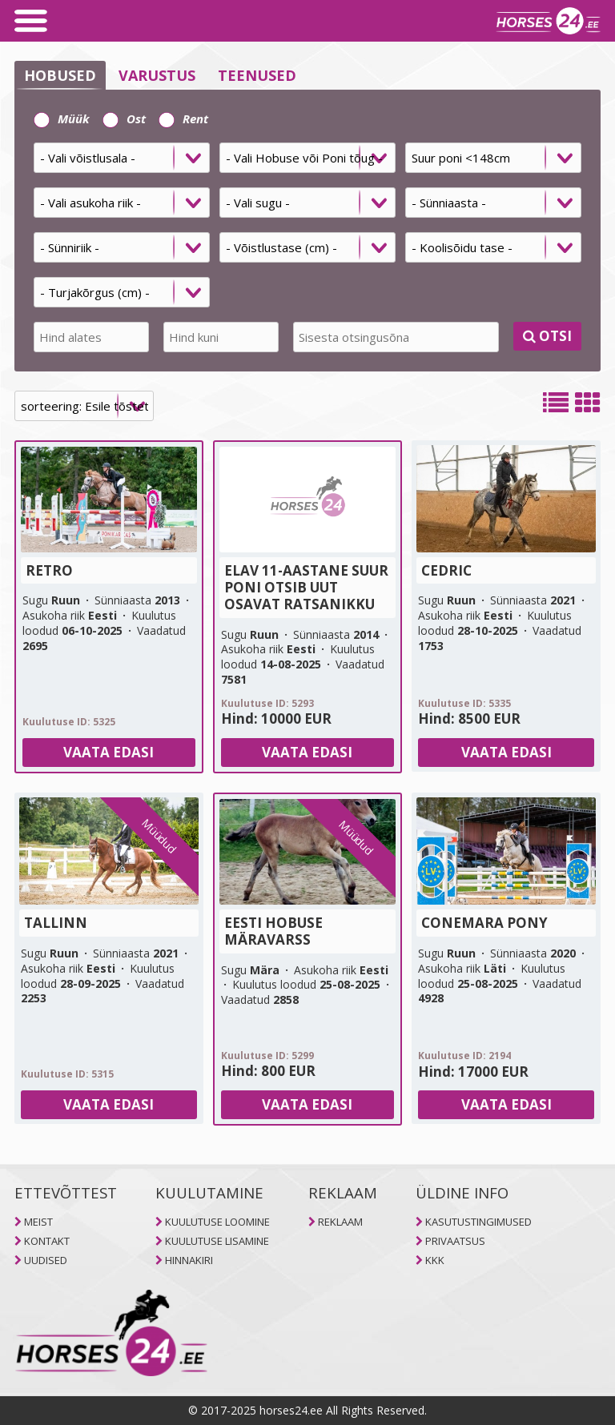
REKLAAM (340, 1221)
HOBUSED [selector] (60, 75)
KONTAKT (47, 1241)
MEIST (38, 1221)
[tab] (307, 230)
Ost (124, 118)
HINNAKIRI (189, 1260)
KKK (434, 1260)
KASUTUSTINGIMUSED (478, 1221)
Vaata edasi (108, 752)
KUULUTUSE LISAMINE (217, 1241)
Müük (62, 118)
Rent (183, 118)
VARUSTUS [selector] (157, 75)
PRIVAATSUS (455, 1241)
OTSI (547, 336)
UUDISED (45, 1260)
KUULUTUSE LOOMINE (217, 1221)
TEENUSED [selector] (257, 75)
